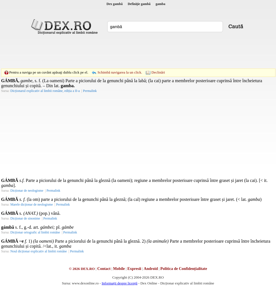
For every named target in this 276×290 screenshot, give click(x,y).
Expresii (134, 269)
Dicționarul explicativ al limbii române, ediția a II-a (45, 91)
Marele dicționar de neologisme (31, 204)
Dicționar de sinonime (25, 218)
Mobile (119, 269)
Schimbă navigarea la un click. (119, 72)
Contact (103, 269)
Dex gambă (114, 4)
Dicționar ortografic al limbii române (35, 232)
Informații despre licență (119, 283)
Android (151, 269)
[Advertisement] (138, 51)
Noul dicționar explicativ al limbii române (38, 251)
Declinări (158, 72)
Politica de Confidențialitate (183, 269)
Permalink (90, 91)
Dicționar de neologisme (26, 190)
